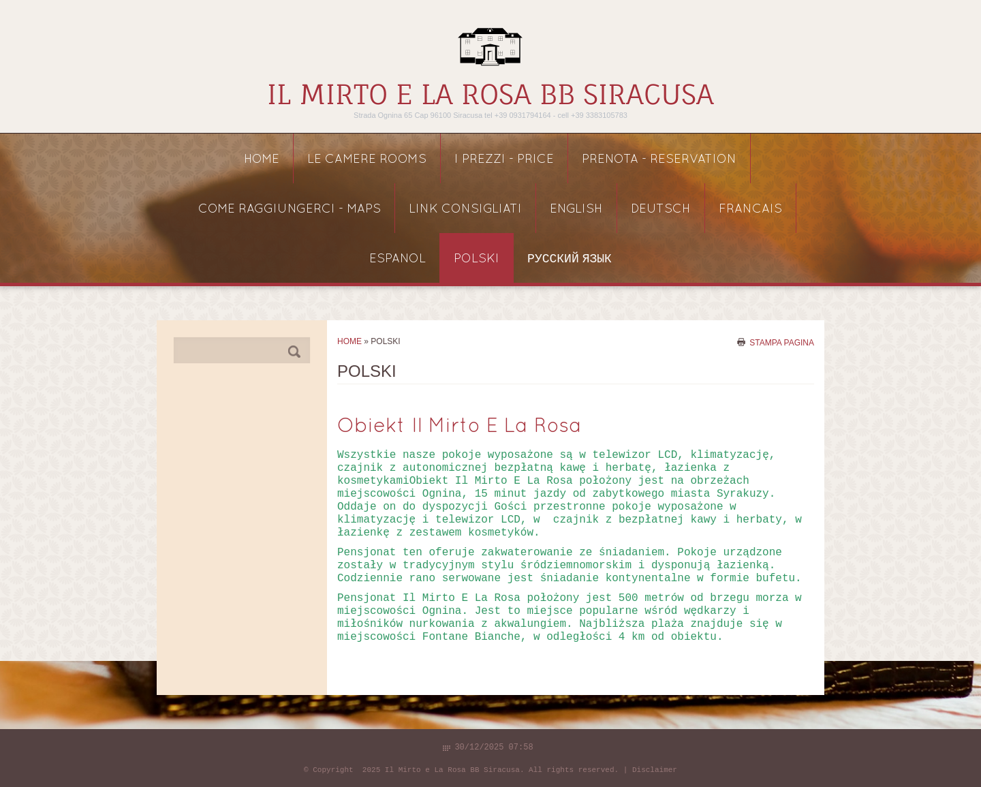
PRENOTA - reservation (659, 160)
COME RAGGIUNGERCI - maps (289, 209)
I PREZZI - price (504, 160)
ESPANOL (397, 259)
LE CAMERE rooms (366, 160)
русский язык (569, 259)
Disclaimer (654, 770)
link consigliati (465, 209)
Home (261, 160)
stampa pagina (781, 342)
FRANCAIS (750, 209)
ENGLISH (576, 209)
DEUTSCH (661, 209)
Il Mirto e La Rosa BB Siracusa (490, 94)
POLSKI (476, 259)
